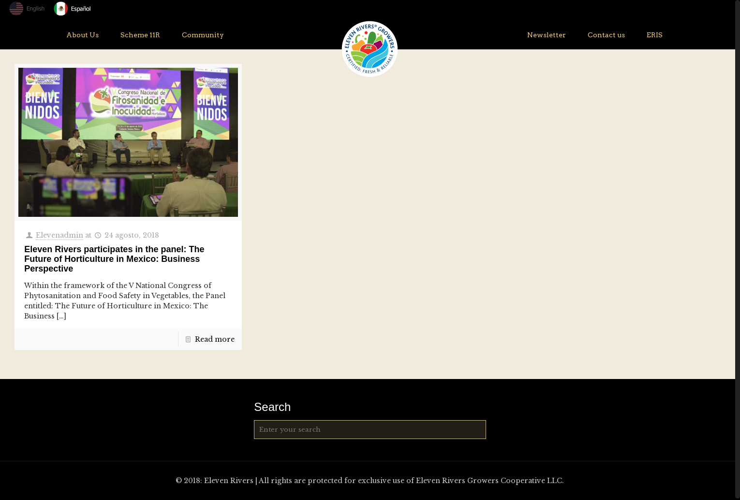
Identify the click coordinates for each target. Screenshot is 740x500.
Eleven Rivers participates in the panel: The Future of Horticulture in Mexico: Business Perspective (114, 258)
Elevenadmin (59, 235)
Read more (215, 339)
